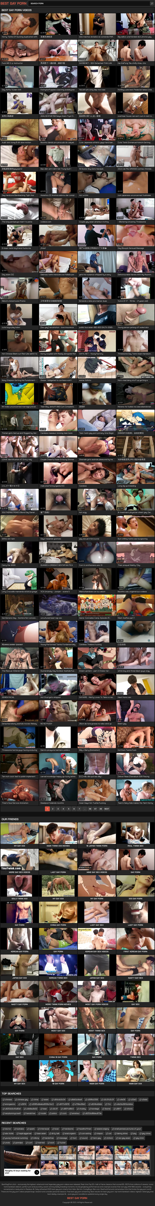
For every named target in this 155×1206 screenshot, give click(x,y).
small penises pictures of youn (127, 1129)
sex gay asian (124, 1138)
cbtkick (109, 1138)
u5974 (23, 1104)
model (43, 1113)
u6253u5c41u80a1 (13, 1108)
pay (134, 1133)
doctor (8, 1129)
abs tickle (9, 1133)
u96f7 (118, 1108)
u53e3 (133, 1099)
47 (95, 809)
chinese (8, 1099)
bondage (95, 1108)
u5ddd (144, 1099)
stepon (100, 1133)
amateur (76, 1113)
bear (45, 1108)
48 (101, 809)
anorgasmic (10, 1104)
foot (75, 1138)
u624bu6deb (96, 1104)
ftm (109, 1104)
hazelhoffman (85, 1129)
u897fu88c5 (68, 1108)
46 (90, 809)
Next (107, 809)
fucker (63, 1142)
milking (36, 1138)
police (54, 1113)
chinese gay (22, 1099)
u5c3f (55, 1108)
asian (46, 1099)
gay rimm (140, 1138)
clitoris (129, 1108)
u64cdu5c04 (59, 1099)
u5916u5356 (93, 1099)
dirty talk (55, 1133)
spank (32, 1129)
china (36, 1099)
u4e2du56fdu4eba (124, 1104)
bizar (57, 1129)
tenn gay (97, 1138)
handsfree (30, 1113)
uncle (7, 1142)
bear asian (41, 1133)
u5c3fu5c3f (109, 1099)
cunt (30, 1142)
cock (64, 1113)
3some (107, 1108)
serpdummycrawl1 (13, 1113)
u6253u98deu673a (93, 1113)
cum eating (86, 1133)
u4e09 (122, 1099)
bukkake (20, 1129)
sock (52, 1142)
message (63, 1138)
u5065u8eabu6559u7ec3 (43, 1104)
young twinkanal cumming (16, 1138)
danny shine (122, 1133)
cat (109, 1133)
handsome (69, 1129)
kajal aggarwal (25, 1133)
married (41, 1142)
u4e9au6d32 (31, 1108)
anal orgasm (70, 1133)
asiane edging (103, 1129)
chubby (82, 1108)
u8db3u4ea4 (76, 1099)
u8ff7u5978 (64, 1104)
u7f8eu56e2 (80, 1104)
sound (84, 1138)
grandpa (19, 1142)
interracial (44, 1129)
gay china (146, 1133)
